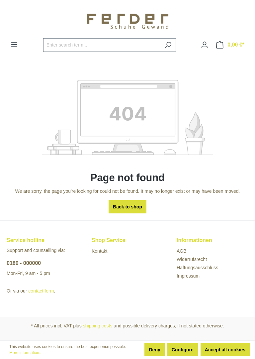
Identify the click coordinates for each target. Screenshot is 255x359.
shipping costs (98, 325)
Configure (183, 349)
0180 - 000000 (24, 263)
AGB (182, 251)
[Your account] (204, 45)
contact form (41, 291)
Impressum (188, 276)
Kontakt (99, 251)
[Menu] (14, 44)
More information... (25, 352)
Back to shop (127, 206)
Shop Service (108, 240)
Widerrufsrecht (192, 259)
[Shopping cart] (230, 45)
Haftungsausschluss (197, 267)
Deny (154, 349)
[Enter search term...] (102, 45)
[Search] (168, 45)
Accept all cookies (225, 349)
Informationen (194, 240)
